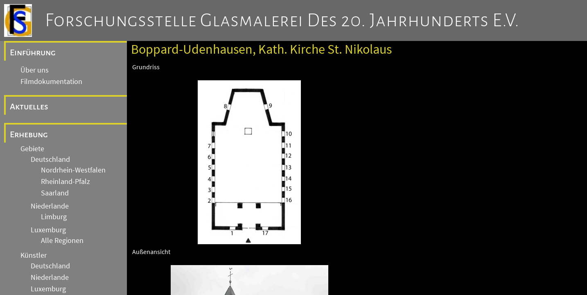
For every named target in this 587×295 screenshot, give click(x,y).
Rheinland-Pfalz (65, 181)
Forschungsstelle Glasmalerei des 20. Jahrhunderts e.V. (282, 20)
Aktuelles (29, 106)
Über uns (34, 70)
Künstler (33, 255)
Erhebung (29, 134)
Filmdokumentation (51, 81)
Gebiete (32, 148)
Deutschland (50, 159)
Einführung (33, 52)
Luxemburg (48, 229)
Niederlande (50, 206)
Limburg (54, 216)
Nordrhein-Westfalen (73, 170)
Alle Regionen (62, 240)
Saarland (55, 192)
